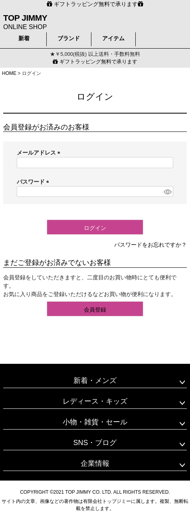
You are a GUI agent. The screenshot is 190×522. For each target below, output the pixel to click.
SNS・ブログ (95, 443)
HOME (9, 73)
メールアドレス (40, 152)
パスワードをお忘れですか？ (150, 244)
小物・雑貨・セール (95, 422)
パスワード (34, 182)
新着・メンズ (95, 381)
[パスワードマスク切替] (167, 191)
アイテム (113, 38)
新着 (24, 38)
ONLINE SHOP (25, 21)
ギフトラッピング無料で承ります (95, 62)
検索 (161, 37)
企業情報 (95, 463)
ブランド (68, 38)
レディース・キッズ (95, 401)
